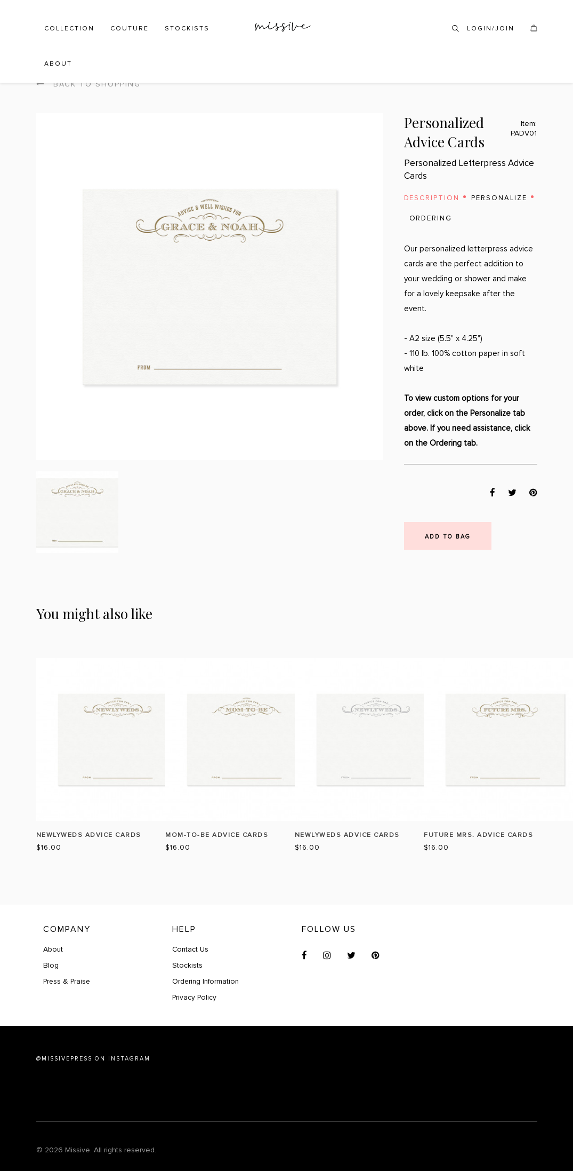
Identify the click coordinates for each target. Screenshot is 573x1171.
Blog (51, 965)
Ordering (431, 218)
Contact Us (190, 949)
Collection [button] (69, 29)
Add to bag (448, 536)
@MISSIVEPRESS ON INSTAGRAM (93, 1058)
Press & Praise (67, 981)
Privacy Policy (194, 997)
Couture (129, 29)
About (58, 64)
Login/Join (490, 29)
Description (432, 198)
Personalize (500, 198)
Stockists (187, 29)
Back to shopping (88, 84)
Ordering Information (206, 981)
